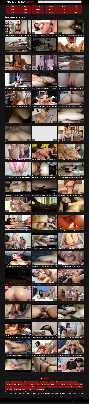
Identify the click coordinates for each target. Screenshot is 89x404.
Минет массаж (9, 391)
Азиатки (12, 9)
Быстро (67, 384)
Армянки (51, 12)
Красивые (51, 6)
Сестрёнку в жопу (41, 388)
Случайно (62, 384)
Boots (25, 384)
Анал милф (69, 388)
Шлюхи (63, 6)
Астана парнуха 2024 (39, 391)
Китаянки (51, 9)
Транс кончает (74, 384)
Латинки (25, 12)
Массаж (25, 6)
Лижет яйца (62, 388)
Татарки (76, 12)
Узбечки (76, 9)
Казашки (63, 9)
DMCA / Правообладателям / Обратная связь (73, 402)
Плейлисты (32, 2)
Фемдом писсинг (44, 384)
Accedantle (52, 384)
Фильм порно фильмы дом (48, 386)
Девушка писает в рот (34, 384)
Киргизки (64, 12)
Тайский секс (8, 402)
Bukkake (49, 388)
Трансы (38, 6)
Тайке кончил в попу (25, 388)
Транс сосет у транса (30, 386)
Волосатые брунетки (60, 386)
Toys (57, 384)
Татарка (38, 386)
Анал (76, 6)
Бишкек (17, 388)
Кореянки (38, 9)
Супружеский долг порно (19, 391)
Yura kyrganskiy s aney (11, 386)
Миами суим (29, 391)
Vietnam (8, 384)
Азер (38, 12)
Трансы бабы (69, 386)
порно (15, 2)
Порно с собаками (10, 388)
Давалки (34, 388)
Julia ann (13, 384)
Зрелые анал (55, 388)
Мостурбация (20, 384)
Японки (25, 9)
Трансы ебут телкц (78, 386)
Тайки (12, 6)
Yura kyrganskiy (20, 386)
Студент (81, 388)
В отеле (75, 388)
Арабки (12, 12)
